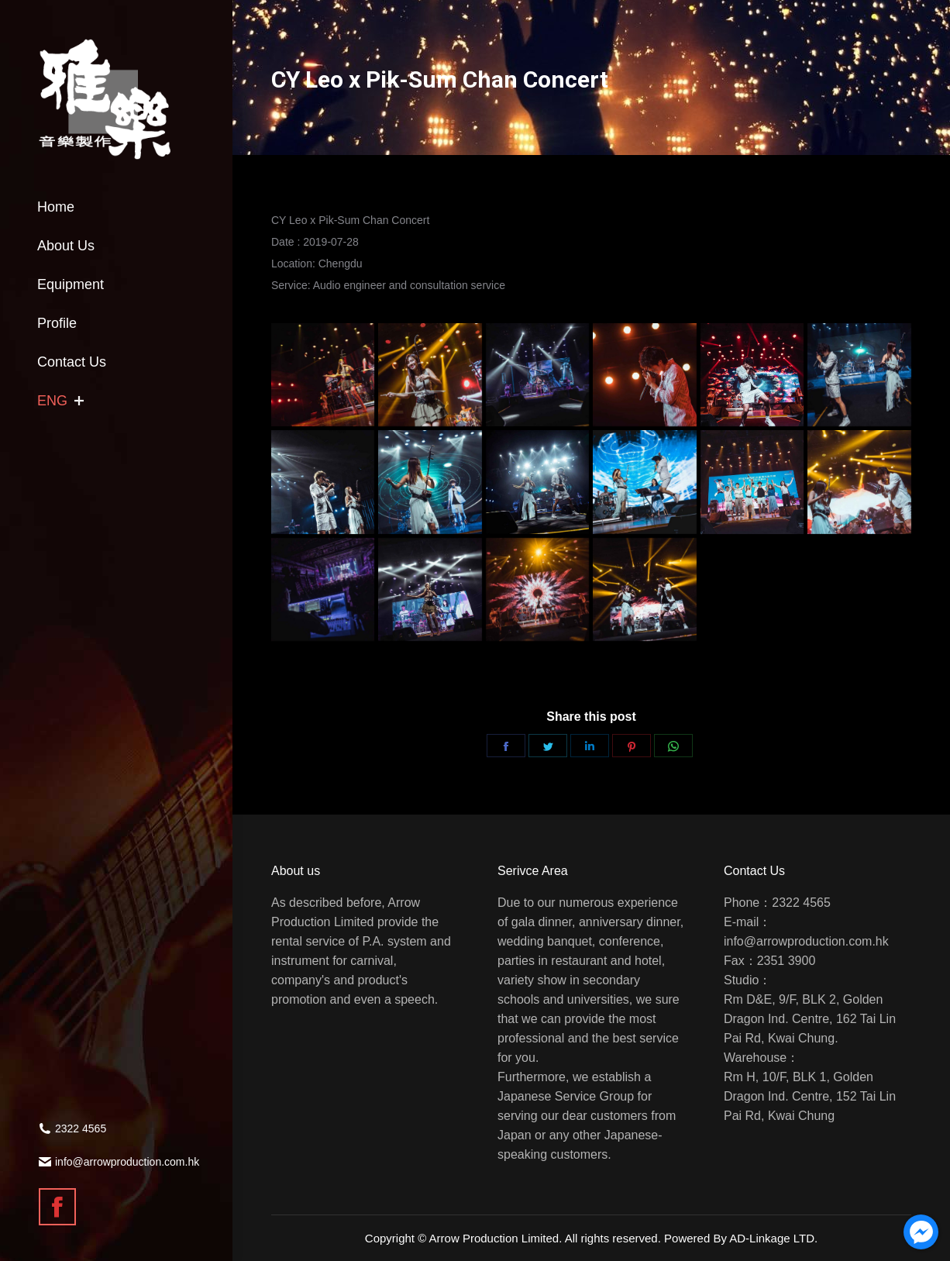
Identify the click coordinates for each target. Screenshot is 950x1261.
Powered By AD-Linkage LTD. (740, 1238)
